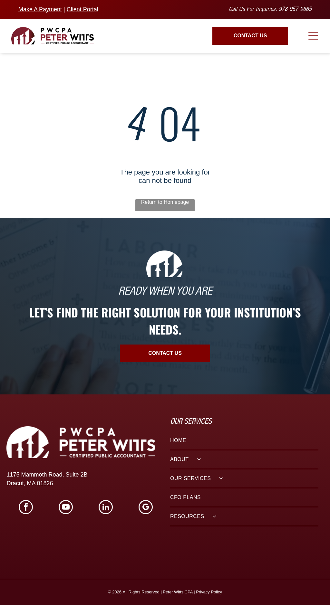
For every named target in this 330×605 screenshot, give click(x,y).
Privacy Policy (209, 592)
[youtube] (66, 508)
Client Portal (82, 9)
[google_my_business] (146, 508)
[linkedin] (106, 508)
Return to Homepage (165, 202)
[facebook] (26, 508)
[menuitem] (244, 440)
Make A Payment (40, 9)
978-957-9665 (295, 10)
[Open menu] (313, 36)
